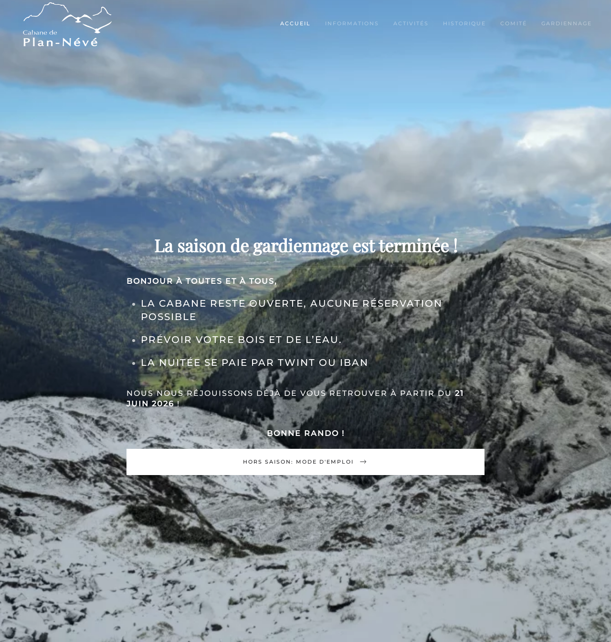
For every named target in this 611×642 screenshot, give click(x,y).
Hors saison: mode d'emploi (305, 461)
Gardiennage (566, 23)
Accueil (295, 23)
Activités (411, 23)
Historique (464, 23)
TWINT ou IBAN (323, 362)
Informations (352, 23)
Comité (513, 23)
